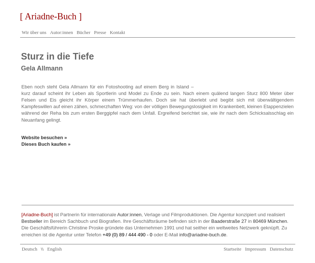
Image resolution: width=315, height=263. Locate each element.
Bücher (84, 32)
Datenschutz (281, 249)
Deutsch (30, 249)
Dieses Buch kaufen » (46, 144)
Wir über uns (34, 32)
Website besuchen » (44, 137)
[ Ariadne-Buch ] (51, 16)
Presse (100, 32)
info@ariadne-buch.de (202, 234)
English (54, 249)
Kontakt (117, 32)
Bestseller (32, 221)
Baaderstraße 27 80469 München (249, 221)
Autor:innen (61, 32)
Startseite (232, 249)
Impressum (255, 249)
